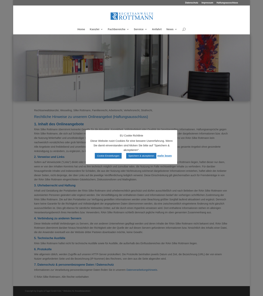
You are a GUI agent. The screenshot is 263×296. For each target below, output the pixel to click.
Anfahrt (157, 29)
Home (81, 29)
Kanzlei (94, 29)
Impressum (207, 3)
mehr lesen (164, 155)
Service (139, 29)
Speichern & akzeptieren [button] (141, 155)
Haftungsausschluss (227, 3)
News (170, 29)
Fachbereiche (116, 29)
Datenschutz (191, 3)
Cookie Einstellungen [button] (108, 155)
